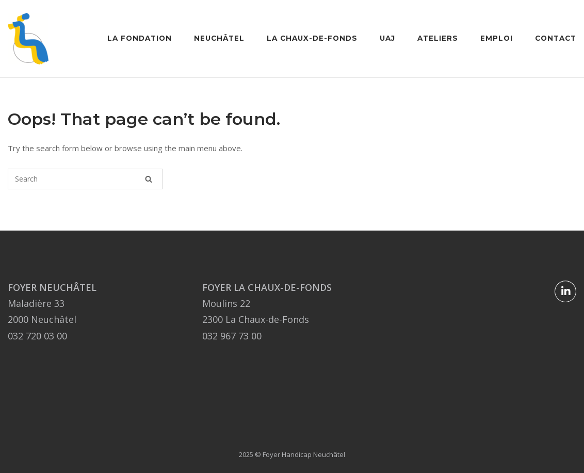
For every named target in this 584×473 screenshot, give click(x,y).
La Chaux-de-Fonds (312, 38)
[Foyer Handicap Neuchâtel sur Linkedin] (565, 291)
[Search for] (85, 179)
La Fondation (139, 38)
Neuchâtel (219, 38)
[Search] (149, 179)
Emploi (496, 38)
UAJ (387, 38)
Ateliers (437, 38)
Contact (555, 38)
